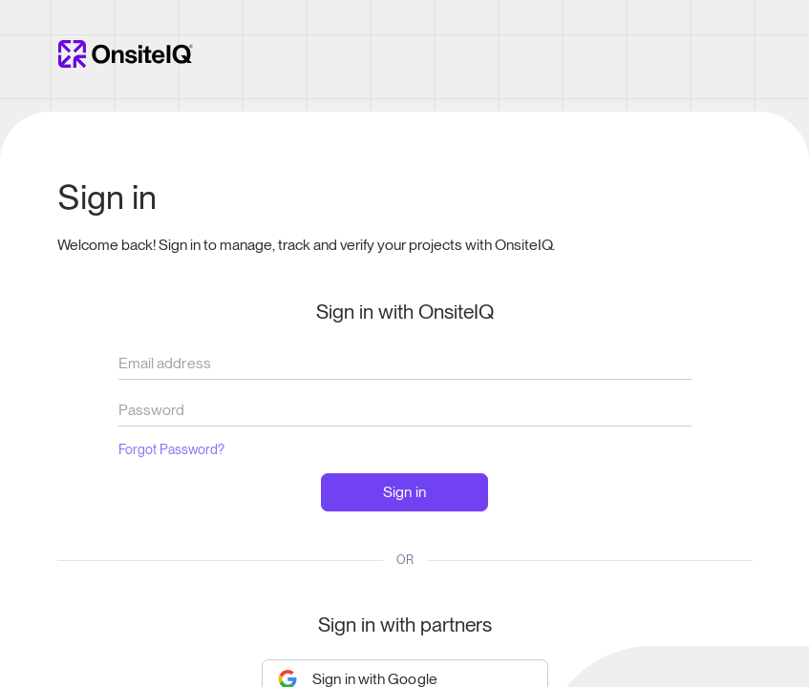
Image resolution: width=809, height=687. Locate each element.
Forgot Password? (171, 449)
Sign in (404, 492)
